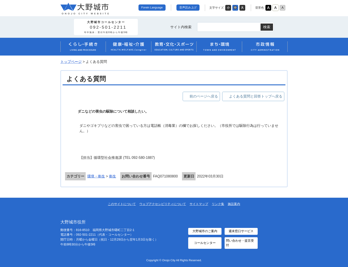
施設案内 (234, 204)
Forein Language (152, 7)
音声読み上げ (188, 7)
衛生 (112, 176)
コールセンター (205, 243)
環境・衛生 (96, 176)
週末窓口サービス (241, 231)
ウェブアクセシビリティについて (162, 204)
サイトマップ (199, 204)
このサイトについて (122, 204)
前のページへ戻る (204, 96)
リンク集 (218, 204)
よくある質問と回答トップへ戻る (255, 96)
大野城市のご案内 (204, 231)
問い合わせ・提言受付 (240, 243)
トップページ (71, 62)
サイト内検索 (181, 27)
